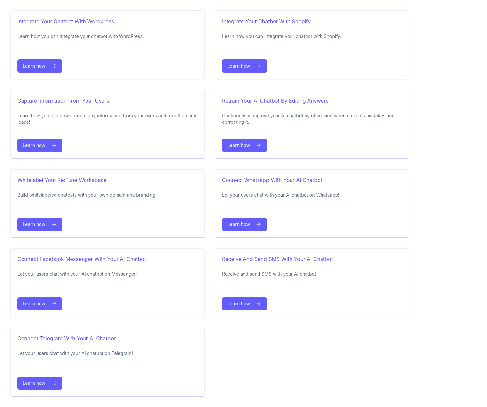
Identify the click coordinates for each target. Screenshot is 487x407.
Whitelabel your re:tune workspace (62, 180)
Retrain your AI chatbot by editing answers (275, 100)
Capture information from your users (63, 100)
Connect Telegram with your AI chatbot (66, 338)
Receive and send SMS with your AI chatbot (277, 259)
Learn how (40, 66)
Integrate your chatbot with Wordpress (65, 21)
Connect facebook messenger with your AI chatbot (81, 259)
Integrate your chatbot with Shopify (266, 21)
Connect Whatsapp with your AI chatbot (272, 180)
